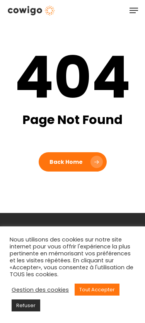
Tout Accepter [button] (97, 289)
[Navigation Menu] (134, 10)
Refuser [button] (26, 305)
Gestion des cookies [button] (40, 289)
